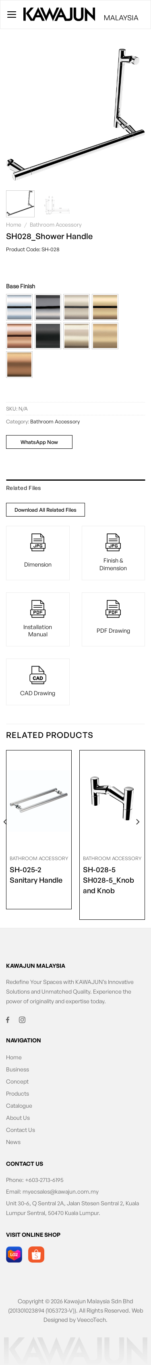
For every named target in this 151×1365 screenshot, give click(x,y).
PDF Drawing (113, 630)
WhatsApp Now (39, 442)
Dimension (38, 564)
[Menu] (11, 14)
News (13, 1141)
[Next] (137, 838)
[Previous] (6, 838)
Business (17, 1069)
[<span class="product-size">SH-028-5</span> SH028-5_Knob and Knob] (112, 800)
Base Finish (20, 286)
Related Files (23, 487)
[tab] (75, 487)
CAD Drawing (37, 692)
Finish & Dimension (113, 563)
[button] (19, 307)
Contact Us (20, 1129)
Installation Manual (37, 630)
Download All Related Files (45, 509)
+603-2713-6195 (44, 1179)
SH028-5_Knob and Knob (112, 879)
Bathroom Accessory (56, 224)
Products (17, 1093)
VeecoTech (91, 1319)
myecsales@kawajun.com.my (61, 1191)
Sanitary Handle (36, 874)
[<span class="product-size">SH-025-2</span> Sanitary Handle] (38, 800)
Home (13, 224)
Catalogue (19, 1105)
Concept (17, 1081)
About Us (18, 1117)
